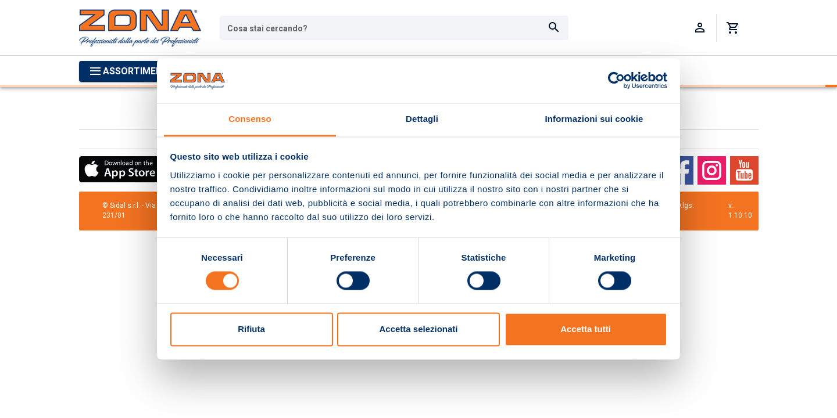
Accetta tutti (585, 329)
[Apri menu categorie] (132, 71)
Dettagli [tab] (422, 119)
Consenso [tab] (249, 119)
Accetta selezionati (418, 329)
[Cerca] (554, 28)
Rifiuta (251, 329)
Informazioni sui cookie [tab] (594, 119)
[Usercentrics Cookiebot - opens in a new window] (616, 80)
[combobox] (394, 27)
